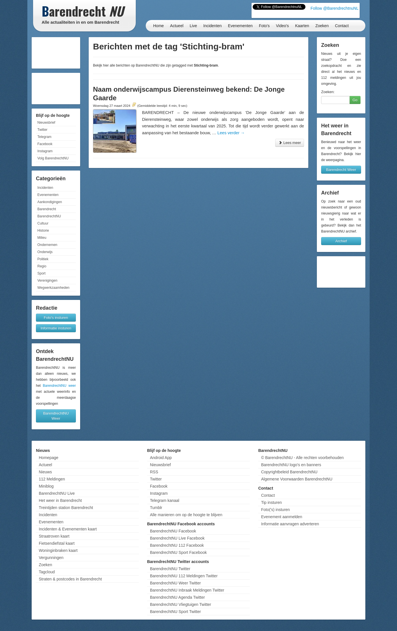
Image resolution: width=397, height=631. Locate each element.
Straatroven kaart (54, 536)
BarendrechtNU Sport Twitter (175, 611)
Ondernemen (47, 245)
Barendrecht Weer (341, 169)
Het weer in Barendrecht (60, 500)
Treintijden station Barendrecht (66, 507)
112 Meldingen (52, 479)
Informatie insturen (55, 328)
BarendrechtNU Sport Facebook (178, 552)
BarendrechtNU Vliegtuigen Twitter (180, 604)
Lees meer (289, 143)
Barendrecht (46, 209)
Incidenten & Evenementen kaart (68, 529)
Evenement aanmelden (281, 516)
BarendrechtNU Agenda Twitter (177, 597)
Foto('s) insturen (275, 509)
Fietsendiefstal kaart (56, 543)
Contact (342, 25)
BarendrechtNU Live (57, 493)
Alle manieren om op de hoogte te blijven (186, 514)
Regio (41, 266)
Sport (41, 273)
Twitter (42, 130)
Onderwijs (44, 252)
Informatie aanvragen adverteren (290, 524)
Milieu (41, 238)
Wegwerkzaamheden (53, 288)
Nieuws (45, 472)
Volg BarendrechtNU (52, 158)
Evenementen (240, 25)
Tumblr (156, 507)
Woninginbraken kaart (58, 550)
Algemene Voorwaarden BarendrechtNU (296, 479)
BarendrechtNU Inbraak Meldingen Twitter (187, 590)
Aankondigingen (49, 202)
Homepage (48, 457)
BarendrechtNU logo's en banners (291, 464)
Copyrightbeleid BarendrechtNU (289, 472)
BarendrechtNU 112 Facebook (177, 545)
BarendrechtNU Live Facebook (177, 538)
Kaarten (302, 25)
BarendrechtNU (49, 216)
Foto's (264, 25)
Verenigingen (47, 281)
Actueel (176, 25)
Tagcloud (47, 572)
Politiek (42, 259)
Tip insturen (271, 502)
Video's (282, 25)
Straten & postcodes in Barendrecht (70, 579)
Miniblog (46, 486)
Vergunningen (51, 557)
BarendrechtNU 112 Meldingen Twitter (184, 576)
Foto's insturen (56, 317)
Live (193, 25)
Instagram (44, 151)
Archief (341, 241)
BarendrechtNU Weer (56, 415)
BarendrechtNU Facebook (173, 531)
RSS (154, 472)
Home (158, 25)
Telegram (44, 137)
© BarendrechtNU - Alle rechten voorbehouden (302, 457)
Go (355, 100)
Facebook (44, 144)
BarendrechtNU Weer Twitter (175, 583)
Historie (43, 231)
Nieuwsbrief (46, 123)
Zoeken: (328, 92)
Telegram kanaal (164, 500)
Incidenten (212, 25)
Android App (161, 457)
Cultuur (42, 223)
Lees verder (231, 133)
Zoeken (322, 25)
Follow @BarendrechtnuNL (334, 8)
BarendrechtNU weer (59, 386)
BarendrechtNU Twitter (170, 568)
